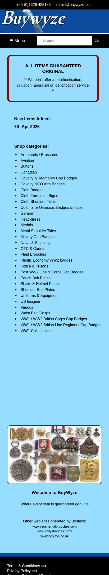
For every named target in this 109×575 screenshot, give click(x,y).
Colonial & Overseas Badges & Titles (51, 207)
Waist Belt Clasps (35, 313)
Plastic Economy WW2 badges (47, 260)
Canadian (29, 172)
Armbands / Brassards (39, 155)
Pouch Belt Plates (35, 278)
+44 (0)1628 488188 (33, 5)
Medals (27, 225)
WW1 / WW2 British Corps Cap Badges (54, 319)
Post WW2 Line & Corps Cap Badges (52, 272)
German (27, 213)
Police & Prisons (34, 266)
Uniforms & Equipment (40, 296)
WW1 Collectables (36, 331)
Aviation (27, 161)
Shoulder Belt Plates (38, 290)
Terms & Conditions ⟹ (26, 566)
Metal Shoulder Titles (38, 231)
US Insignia (30, 301)
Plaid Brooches (33, 254)
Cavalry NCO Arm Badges (43, 184)
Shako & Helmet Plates (40, 284)
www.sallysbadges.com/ (54, 531)
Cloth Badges (32, 190)
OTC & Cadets (33, 249)
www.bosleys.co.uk (54, 536)
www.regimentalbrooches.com (54, 526)
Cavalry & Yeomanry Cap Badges (49, 178)
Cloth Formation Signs (39, 196)
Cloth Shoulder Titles (38, 202)
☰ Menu (17, 40)
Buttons (27, 166)
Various (27, 307)
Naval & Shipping (35, 243)
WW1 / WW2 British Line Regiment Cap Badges (61, 325)
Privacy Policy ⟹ (22, 571)
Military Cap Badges (37, 237)
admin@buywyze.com (74, 5)
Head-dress (30, 219)
